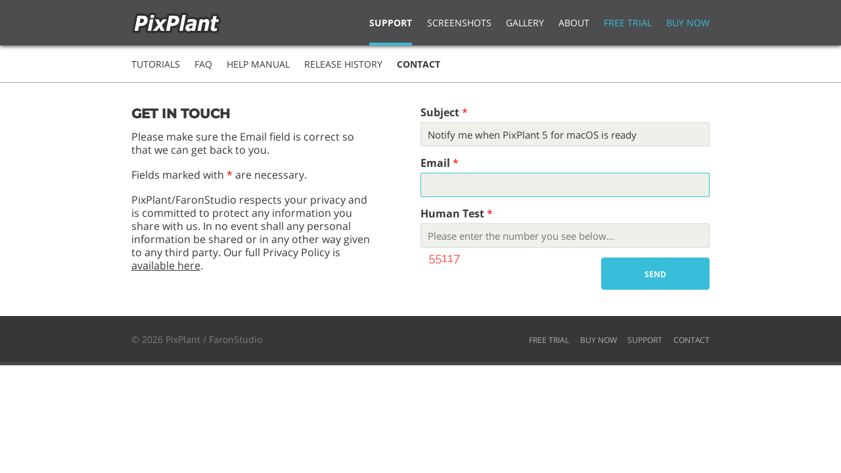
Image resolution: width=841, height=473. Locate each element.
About (573, 22)
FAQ (203, 64)
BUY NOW (598, 340)
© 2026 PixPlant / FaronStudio (196, 339)
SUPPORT (644, 340)
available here (165, 265)
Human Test (452, 213)
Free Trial (628, 22)
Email (435, 162)
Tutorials (155, 64)
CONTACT (691, 340)
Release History (343, 64)
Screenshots (459, 22)
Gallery (525, 22)
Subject (439, 112)
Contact (418, 64)
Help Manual (258, 64)
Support (390, 22)
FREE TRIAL (549, 340)
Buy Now (688, 22)
